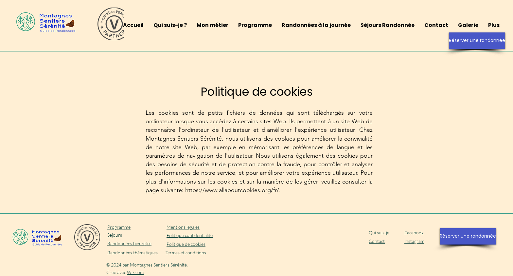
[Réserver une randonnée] (477, 40)
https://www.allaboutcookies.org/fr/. (233, 190)
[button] (316, 25)
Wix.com (135, 272)
